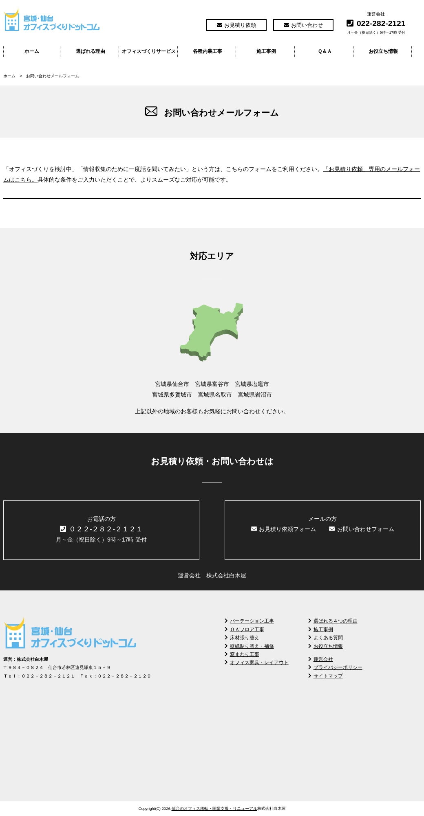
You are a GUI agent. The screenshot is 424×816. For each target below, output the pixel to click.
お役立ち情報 (383, 51)
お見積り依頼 (236, 25)
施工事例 (266, 51)
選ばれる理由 (90, 51)
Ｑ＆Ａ (325, 51)
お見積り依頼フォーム (283, 529)
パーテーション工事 (249, 621)
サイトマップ (325, 676)
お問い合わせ (303, 25)
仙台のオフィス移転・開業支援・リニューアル (214, 808)
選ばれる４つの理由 (333, 621)
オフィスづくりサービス (149, 51)
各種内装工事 (207, 51)
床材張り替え (242, 638)
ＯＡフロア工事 (244, 629)
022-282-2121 (381, 23)
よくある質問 (325, 638)
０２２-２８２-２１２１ (101, 529)
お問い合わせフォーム (361, 529)
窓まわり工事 (242, 654)
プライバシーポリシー (335, 667)
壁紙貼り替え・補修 (249, 646)
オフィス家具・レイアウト (257, 662)
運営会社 (376, 13)
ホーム (31, 51)
